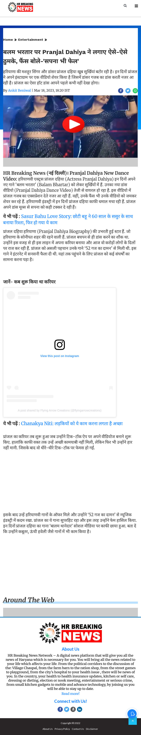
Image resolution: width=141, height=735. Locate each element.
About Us (70, 648)
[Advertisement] (70, 482)
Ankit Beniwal (19, 90)
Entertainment (30, 40)
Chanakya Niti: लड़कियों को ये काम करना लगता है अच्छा (72, 423)
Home (8, 40)
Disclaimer (92, 728)
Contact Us (78, 728)
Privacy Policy (62, 728)
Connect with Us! (70, 701)
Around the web (28, 600)
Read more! (70, 694)
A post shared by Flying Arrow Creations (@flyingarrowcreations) (60, 410)
